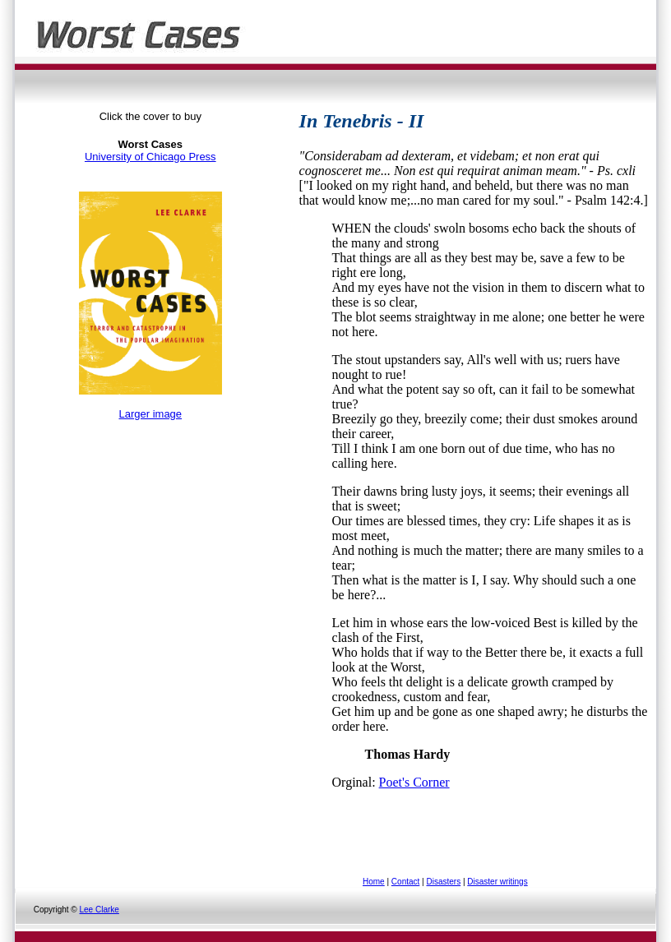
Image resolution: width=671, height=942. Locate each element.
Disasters (443, 881)
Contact (405, 881)
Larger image (150, 414)
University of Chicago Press (150, 156)
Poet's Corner (414, 782)
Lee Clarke (98, 909)
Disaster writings (497, 881)
